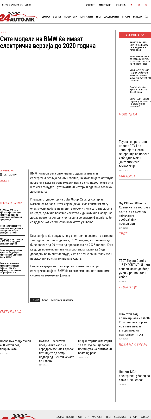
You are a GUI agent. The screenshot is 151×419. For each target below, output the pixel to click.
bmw (45, 252)
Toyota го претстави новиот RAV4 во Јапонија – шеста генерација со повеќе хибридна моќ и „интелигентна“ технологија (134, 154)
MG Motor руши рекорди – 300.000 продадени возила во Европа (11, 193)
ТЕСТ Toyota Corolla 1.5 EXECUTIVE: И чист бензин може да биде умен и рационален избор (134, 269)
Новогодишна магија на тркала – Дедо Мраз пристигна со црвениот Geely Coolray (11, 205)
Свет (4, 31)
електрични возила (62, 252)
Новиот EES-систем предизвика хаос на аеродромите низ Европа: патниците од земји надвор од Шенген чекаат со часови (56, 299)
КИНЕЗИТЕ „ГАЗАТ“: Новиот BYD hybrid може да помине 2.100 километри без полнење (140, 75)
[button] (146, 16)
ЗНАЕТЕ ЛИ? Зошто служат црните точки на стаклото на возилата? (140, 102)
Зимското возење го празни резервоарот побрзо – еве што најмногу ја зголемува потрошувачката (10, 220)
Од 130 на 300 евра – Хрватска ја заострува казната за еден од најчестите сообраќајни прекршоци (11, 167)
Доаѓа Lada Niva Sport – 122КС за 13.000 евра (138, 90)
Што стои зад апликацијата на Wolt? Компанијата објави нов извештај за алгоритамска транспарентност (134, 324)
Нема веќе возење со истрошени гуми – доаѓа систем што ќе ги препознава (140, 60)
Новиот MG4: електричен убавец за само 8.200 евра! (134, 376)
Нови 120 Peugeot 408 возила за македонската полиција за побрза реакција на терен (11, 181)
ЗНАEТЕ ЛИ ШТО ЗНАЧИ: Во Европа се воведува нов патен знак (139, 46)
